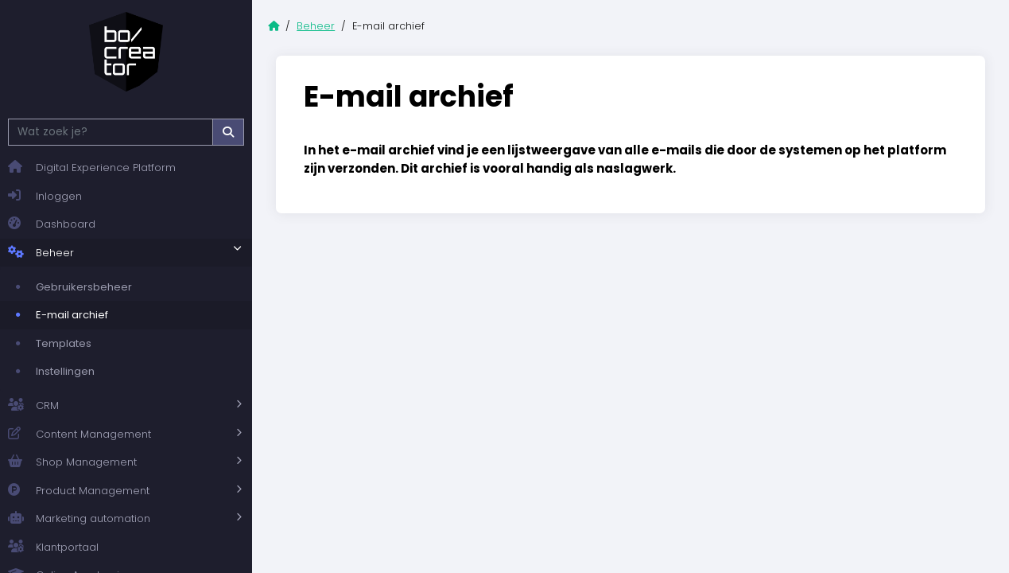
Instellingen (65, 371)
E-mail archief (72, 314)
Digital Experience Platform (92, 167)
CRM (33, 406)
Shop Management (72, 462)
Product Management (78, 491)
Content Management (79, 434)
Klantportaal (53, 547)
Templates (63, 343)
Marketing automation (79, 519)
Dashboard (51, 224)
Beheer (41, 253)
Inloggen (45, 196)
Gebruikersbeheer (84, 286)
